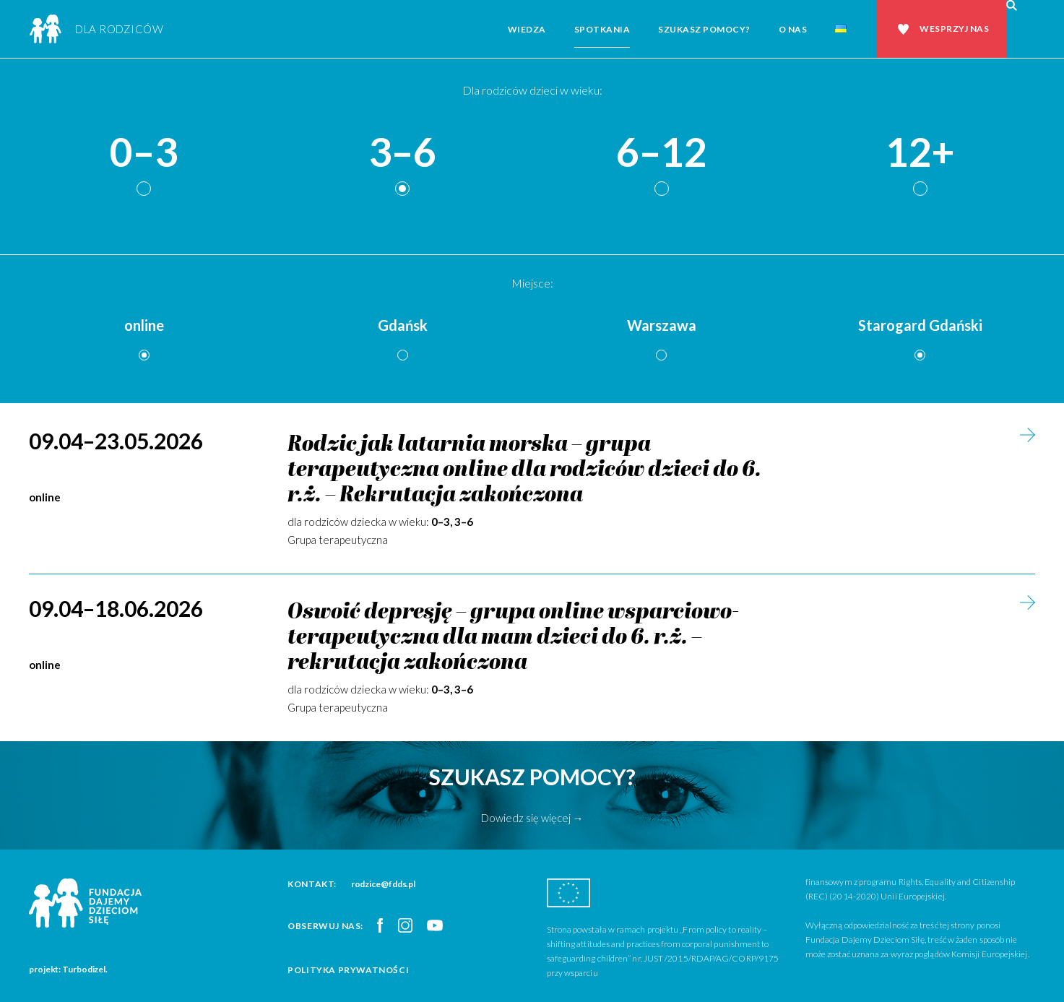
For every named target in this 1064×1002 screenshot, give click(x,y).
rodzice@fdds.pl (383, 883)
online (144, 325)
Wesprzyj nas (954, 28)
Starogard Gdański (920, 325)
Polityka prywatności (348, 969)
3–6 (402, 153)
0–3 (144, 153)
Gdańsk (403, 325)
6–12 (661, 153)
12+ (920, 153)
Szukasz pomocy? (704, 29)
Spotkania (602, 29)
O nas (793, 29)
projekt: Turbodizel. (68, 969)
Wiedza (527, 29)
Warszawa (661, 325)
